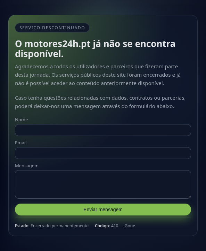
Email (20, 140)
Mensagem (27, 163)
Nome (21, 117)
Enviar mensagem (103, 211)
